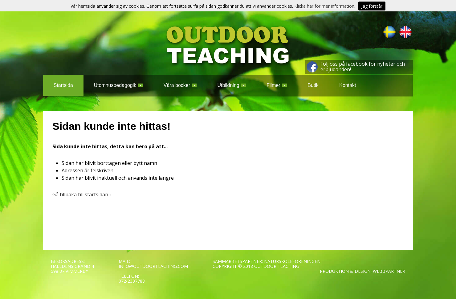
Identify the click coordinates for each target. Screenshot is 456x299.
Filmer (277, 85)
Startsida (63, 85)
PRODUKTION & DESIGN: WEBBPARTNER (362, 271)
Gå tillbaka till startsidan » (82, 194)
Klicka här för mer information (324, 6)
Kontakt (347, 85)
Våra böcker (180, 85)
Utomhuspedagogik (118, 85)
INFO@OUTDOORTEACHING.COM (153, 266)
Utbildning (232, 85)
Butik (313, 85)
